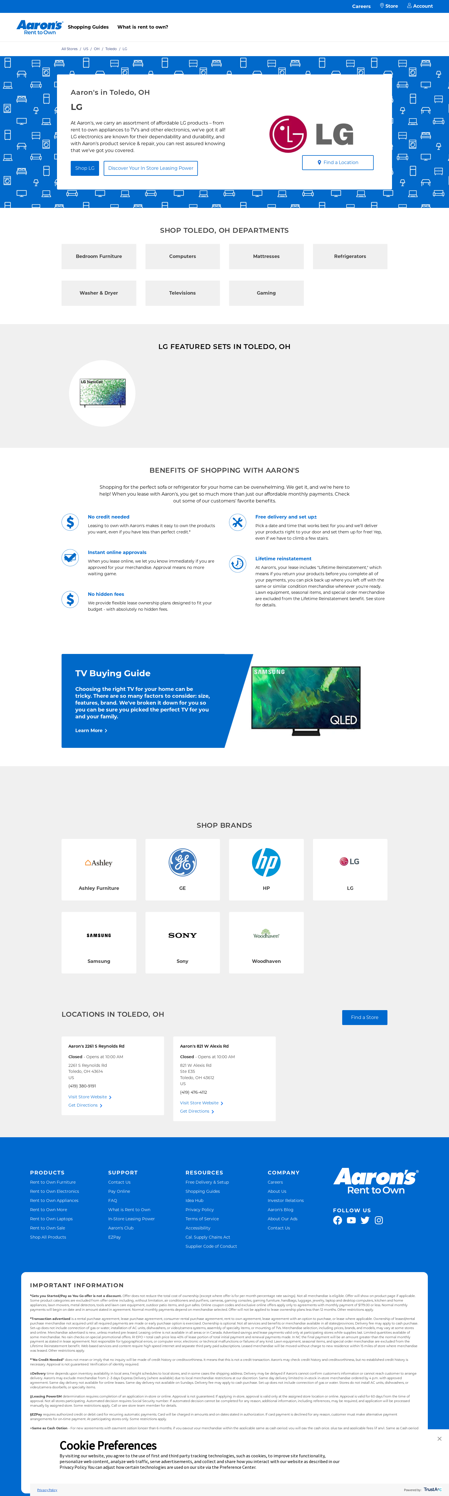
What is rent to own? (142, 27)
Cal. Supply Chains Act (208, 1265)
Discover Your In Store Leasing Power (150, 168)
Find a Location (338, 162)
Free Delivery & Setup (207, 1210)
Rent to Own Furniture (53, 1210)
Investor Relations (286, 1229)
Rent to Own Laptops (51, 1247)
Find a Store (365, 1046)
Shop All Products (48, 1265)
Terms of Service (202, 1247)
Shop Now (78, 454)
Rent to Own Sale (47, 1256)
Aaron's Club (120, 1256)
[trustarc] (432, 1490)
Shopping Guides (88, 27)
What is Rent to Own (129, 1238)
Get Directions (83, 1133)
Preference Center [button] (237, 1467)
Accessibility (198, 1256)
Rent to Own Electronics (54, 1220)
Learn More (89, 759)
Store (389, 6)
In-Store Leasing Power (131, 1247)
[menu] (224, 21)
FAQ (112, 1229)
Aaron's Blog (281, 1238)
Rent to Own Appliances (54, 1229)
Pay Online (119, 1220)
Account (420, 6)
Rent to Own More (48, 1238)
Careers (361, 6)
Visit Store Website (87, 1125)
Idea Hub (194, 1229)
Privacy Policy (200, 1238)
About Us (277, 1220)
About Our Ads (283, 1247)
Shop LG (84, 168)
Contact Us (119, 1210)
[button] (439, 1439)
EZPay (114, 1265)
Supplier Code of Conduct (211, 1275)
